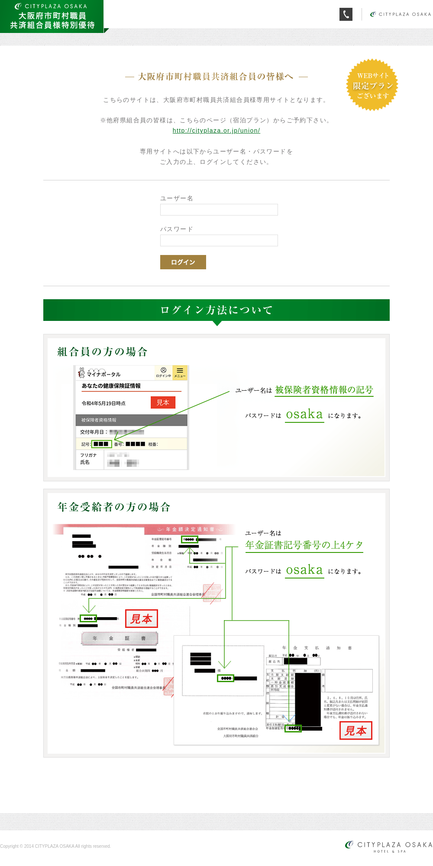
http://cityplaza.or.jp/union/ (216, 130)
